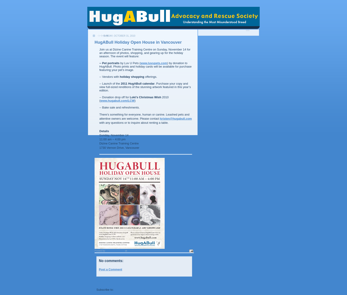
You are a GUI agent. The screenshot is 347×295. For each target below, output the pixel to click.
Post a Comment (110, 269)
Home (145, 281)
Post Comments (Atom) (131, 289)
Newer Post (104, 281)
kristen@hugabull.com (176, 118)
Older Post (184, 281)
